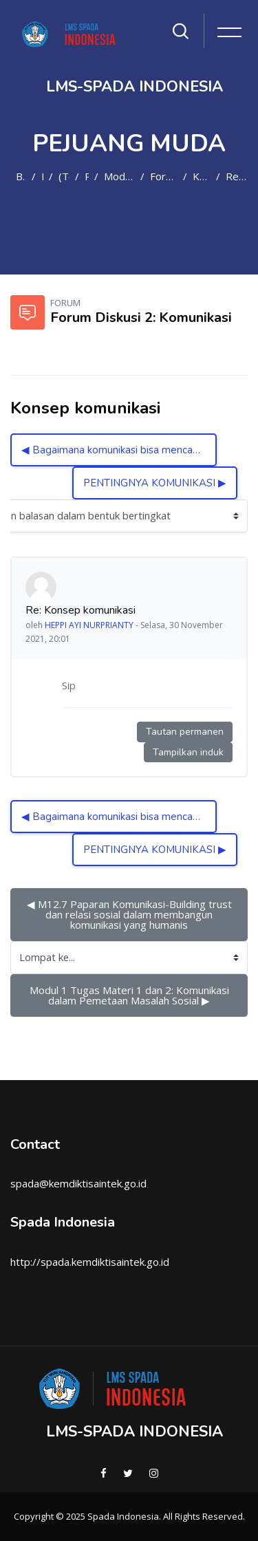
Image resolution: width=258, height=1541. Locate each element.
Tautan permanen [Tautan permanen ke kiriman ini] (185, 731)
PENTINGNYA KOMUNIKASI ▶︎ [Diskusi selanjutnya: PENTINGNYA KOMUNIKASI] (154, 483)
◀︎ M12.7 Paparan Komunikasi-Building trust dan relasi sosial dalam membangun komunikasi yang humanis (131, 914)
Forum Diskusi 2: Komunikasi (164, 176)
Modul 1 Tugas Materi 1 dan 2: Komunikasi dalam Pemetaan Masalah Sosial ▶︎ (131, 995)
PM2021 (86, 176)
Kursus (42, 176)
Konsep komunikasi (201, 176)
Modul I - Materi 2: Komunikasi (119, 176)
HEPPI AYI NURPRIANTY (89, 625)
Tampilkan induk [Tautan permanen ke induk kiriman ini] (188, 752)
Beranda (21, 176)
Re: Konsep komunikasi (237, 176)
